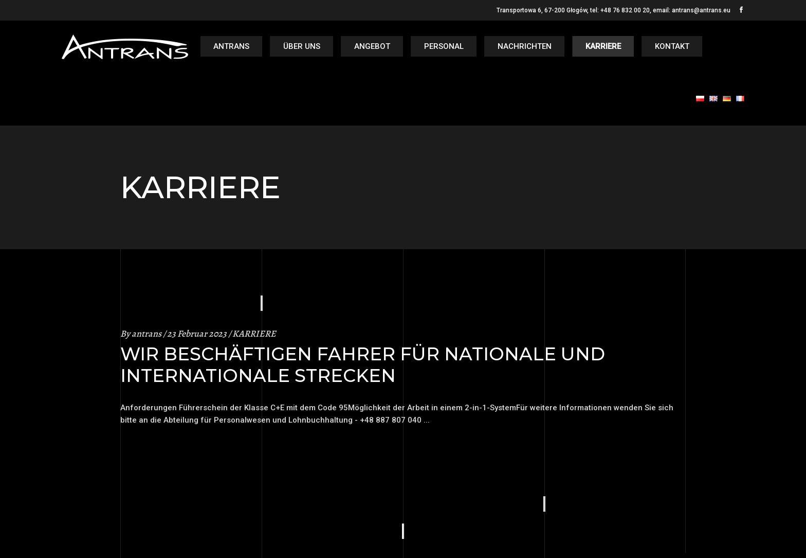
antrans (146, 333)
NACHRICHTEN (525, 46)
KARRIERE (603, 46)
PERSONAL (444, 46)
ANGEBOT (372, 46)
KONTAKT (672, 46)
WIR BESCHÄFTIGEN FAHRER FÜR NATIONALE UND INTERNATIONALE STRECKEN (362, 365)
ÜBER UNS (301, 46)
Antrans (231, 46)
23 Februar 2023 (197, 333)
